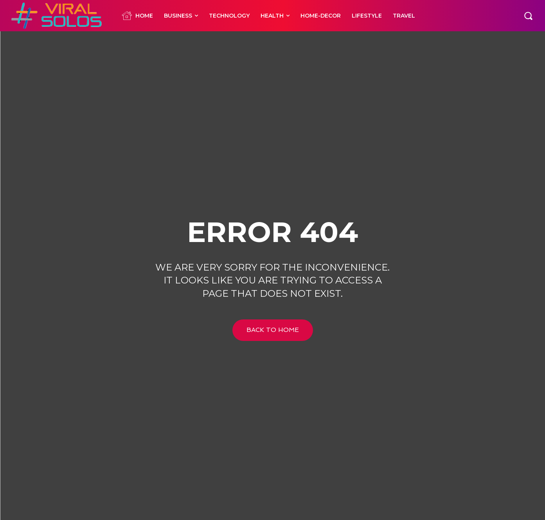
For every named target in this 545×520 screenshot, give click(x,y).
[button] (528, 15)
